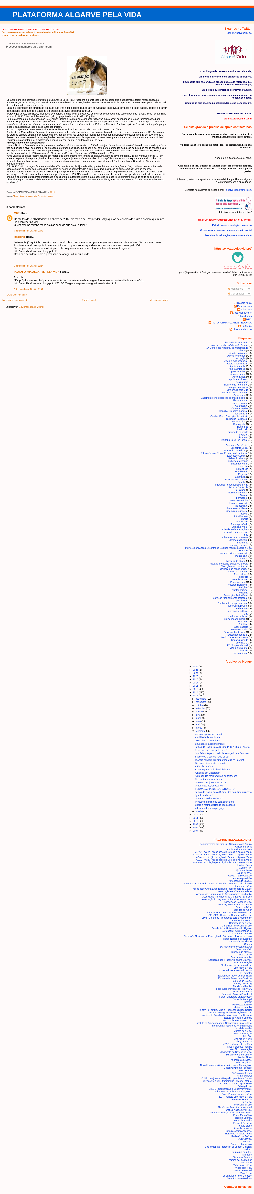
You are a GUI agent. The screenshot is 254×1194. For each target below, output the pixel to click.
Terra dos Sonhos (242, 1157)
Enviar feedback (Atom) (31, 307)
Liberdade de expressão (235, 532)
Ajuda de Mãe (244, 873)
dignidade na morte (238, 432)
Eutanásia (240, 476)
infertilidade (242, 521)
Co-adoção (241, 405)
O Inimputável (244, 1075)
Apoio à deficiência (237, 363)
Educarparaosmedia (241, 957)
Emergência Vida (243, 967)
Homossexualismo (242, 1004)
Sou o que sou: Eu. (242, 1152)
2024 (196, 673)
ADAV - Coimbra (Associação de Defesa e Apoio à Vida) (222, 854)
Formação (241, 498)
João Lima (246, 309)
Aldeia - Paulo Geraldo (240, 875)
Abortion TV (245, 867)
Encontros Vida (239, 463)
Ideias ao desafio (243, 1007)
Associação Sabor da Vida (238, 902)
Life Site (247, 1036)
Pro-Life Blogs (244, 1125)
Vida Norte (246, 1162)
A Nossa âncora (243, 846)
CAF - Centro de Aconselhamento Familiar (229, 912)
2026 (196, 666)
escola (243, 466)
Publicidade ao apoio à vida (232, 603)
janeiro (199, 811)
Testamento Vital (239, 629)
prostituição (242, 600)
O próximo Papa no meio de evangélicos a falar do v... (223, 753)
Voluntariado (240, 653)
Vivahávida (246, 1173)
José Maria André (242, 312)
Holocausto (241, 505)
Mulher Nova (245, 1057)
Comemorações (240, 408)
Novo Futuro (245, 1070)
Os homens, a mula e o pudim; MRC (232, 1091)
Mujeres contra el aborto (239, 1054)
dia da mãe (242, 426)
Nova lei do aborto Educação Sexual (229, 345)
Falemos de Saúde (242, 981)
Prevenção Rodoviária (235, 595)
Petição (243, 587)
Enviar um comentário (17, 295)
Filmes (243, 495)
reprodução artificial (238, 611)
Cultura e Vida (238, 421)
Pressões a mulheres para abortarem (29, 46)
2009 (196, 824)
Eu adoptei (246, 973)
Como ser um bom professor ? (211, 750)
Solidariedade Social (234, 619)
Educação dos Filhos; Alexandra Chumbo (230, 960)
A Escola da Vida (204, 766)
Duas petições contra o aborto (210, 763)
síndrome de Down (238, 616)
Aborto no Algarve (238, 353)
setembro (201, 708)
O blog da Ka (245, 1086)
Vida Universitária (242, 1165)
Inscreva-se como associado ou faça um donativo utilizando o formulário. (39, 32)
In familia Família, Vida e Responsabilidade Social (225, 1010)
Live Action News (243, 1039)
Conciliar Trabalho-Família (233, 411)
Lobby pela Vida (243, 1041)
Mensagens (235, 288)
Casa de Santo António (240, 933)
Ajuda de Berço (243, 870)
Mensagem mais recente (15, 300)
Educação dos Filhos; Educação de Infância (224, 453)
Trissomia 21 (240, 642)
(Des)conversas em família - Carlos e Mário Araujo (225, 844)
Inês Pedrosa (241, 516)
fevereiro (200, 731)
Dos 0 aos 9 (245, 954)
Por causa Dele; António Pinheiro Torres (231, 1112)
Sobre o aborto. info (241, 1144)
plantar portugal (240, 590)
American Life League (240, 881)
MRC (17, 213)
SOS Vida (243, 621)
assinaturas (242, 382)
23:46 (52, 192)
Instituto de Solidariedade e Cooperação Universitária (224, 1023)
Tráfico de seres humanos (234, 637)
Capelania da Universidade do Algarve (232, 928)
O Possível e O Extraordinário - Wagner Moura (227, 1081)
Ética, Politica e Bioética (239, 1178)
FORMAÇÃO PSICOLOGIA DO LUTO (215, 789)
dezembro (201, 698)
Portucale (247, 326)
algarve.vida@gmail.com (239, 190)
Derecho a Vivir (244, 949)
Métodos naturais (238, 540)
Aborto (16, 196)
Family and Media (242, 986)
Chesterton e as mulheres (208, 779)
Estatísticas (242, 469)
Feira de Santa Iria (238, 487)
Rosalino (19, 236)
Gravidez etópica (239, 500)
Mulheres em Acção (241, 1060)
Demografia (239, 424)
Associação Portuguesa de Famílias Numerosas (226, 899)
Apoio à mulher (237, 371)
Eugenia (23, 196)
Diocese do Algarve (241, 952)
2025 (196, 669)
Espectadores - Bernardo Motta (235, 970)
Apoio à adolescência (235, 361)
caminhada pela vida (237, 390)
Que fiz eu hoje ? (204, 795)
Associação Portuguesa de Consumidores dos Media (224, 894)
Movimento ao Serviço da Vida (236, 1052)
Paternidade (240, 574)
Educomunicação (242, 962)
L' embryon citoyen (242, 1033)
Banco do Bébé (243, 907)
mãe (245, 534)
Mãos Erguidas (244, 1062)
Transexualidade (239, 640)
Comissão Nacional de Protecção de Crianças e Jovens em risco (218, 936)
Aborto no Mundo (236, 355)
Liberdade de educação (235, 342)
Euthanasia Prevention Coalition (235, 975)
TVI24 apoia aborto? (237, 645)
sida (246, 613)
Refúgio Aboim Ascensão (238, 1131)
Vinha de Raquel (243, 1170)
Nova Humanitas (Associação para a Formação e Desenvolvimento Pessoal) (226, 1066)
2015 (196, 689)
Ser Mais (247, 1141)
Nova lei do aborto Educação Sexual (229, 563)
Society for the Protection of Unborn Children (228, 1146)
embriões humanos (238, 461)
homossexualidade (237, 508)
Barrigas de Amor (242, 910)
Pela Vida (247, 1102)
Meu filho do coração (241, 1049)
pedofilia (243, 577)
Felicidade (240, 490)
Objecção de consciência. (233, 569)
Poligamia (243, 592)
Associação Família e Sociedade (234, 891)
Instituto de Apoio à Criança (237, 1017)
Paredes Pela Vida (242, 1099)
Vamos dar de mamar (240, 1160)
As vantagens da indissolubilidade (212, 769)
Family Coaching (243, 983)
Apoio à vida (239, 376)
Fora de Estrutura (242, 991)
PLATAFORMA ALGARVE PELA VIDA (77, 15)
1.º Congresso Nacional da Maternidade (227, 348)
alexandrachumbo (242, 329)
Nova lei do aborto (45, 196)
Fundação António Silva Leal (237, 994)
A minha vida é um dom (239, 849)
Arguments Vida (243, 886)
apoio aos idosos (238, 379)
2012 (196, 814)
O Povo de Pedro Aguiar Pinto (236, 1083)
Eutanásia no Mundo (236, 479)
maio (198, 721)
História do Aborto (238, 503)
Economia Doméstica (237, 445)
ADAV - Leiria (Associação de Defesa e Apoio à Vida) (224, 857)
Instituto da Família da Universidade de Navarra (227, 1015)
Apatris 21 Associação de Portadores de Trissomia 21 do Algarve (218, 883)
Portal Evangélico (242, 1115)
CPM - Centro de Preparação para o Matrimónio (226, 917)
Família (241, 482)
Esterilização (241, 471)
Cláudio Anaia (244, 303)
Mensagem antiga (159, 300)
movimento (242, 542)
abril (198, 724)
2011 (196, 818)
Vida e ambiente (238, 648)
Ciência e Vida (239, 400)
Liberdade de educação (234, 529)
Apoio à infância (237, 369)
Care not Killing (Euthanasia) (237, 931)
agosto (199, 711)
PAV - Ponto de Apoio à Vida (237, 1094)
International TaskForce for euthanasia (232, 1025)
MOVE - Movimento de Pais (237, 1044)
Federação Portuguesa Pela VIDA (234, 989)
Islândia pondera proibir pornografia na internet (219, 760)
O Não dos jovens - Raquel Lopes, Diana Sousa (226, 1078)
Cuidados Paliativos (236, 419)
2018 (196, 679)
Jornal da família (243, 1028)
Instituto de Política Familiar (237, 1020)
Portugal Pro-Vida (242, 1123)
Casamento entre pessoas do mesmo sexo (223, 398)
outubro (200, 705)
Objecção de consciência (234, 566)
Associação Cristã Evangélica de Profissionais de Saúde (222, 888)
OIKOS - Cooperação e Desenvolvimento (230, 1089)
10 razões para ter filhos (207, 740)
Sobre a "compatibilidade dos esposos (215, 805)
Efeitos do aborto (237, 458)
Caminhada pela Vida (240, 923)
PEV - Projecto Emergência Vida (235, 1096)
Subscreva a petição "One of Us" (212, 756)
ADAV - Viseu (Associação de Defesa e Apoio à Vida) (224, 860)
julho (198, 715)
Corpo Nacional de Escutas (237, 938)
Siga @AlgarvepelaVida (239, 33)
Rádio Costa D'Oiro (241, 1136)
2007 (196, 830)
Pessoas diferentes (237, 584)
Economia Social (239, 448)
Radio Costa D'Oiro (237, 605)
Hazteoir (247, 1002)
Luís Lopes (246, 316)
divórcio (243, 434)
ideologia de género (236, 511)
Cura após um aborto (241, 941)
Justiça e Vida (239, 527)
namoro (244, 558)
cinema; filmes (239, 403)
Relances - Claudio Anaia (238, 1133)
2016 (196, 685)
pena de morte (239, 579)
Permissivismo (238, 582)
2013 (196, 695)
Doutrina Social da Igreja (234, 440)
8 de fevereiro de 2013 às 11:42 (28, 289)
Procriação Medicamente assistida (229, 598)
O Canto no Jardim (242, 1073)
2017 (196, 682)
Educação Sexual (236, 455)
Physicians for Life (242, 1104)
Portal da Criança (242, 1118)
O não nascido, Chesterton (209, 785)
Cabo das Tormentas (241, 920)
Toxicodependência (237, 634)
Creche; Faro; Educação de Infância (229, 416)
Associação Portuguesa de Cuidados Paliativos (227, 896)
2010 (196, 821)
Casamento (239, 395)
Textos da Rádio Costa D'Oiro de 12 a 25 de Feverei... (223, 747)
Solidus (248, 1149)
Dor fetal (243, 437)
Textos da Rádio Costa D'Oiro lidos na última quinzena (223, 792)
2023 (196, 676)
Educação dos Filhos (234, 450)
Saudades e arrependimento (210, 744)
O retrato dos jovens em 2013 (210, 782)
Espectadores (244, 306)
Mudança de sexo (239, 545)
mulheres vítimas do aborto (234, 553)
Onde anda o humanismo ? (209, 798)
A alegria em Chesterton (207, 772)
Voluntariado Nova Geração (237, 1175)
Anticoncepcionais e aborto (209, 734)
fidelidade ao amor (237, 492)
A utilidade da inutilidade (207, 737)
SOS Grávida (245, 1139)
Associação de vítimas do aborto (235, 904)
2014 (196, 692)
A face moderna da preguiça (209, 808)
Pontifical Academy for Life (238, 1110)
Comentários (236, 293)
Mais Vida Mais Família (239, 1046)
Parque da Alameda (237, 571)
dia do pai (242, 429)
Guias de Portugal (242, 999)
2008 (196, 827)
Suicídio (242, 624)
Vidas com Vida (243, 1168)
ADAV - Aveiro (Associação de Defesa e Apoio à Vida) (223, 852)
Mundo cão (32, 196)
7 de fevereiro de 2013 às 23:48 (28, 231)
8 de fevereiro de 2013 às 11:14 (28, 266)
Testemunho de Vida (234, 632)
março (199, 727)
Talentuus (247, 1154)
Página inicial (89, 300)
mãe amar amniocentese (235, 537)
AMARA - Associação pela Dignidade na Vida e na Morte (222, 862)
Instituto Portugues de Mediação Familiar (230, 1012)
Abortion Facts (244, 865)
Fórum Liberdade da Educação (235, 996)
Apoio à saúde (237, 374)
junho (199, 718)
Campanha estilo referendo (234, 392)
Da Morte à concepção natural (236, 946)
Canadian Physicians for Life (237, 925)
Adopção (240, 358)
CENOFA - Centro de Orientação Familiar (230, 915)
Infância (244, 519)
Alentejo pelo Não (242, 878)
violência (243, 650)
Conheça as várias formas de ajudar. (20, 35)
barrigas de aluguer (238, 387)
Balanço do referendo (235, 384)
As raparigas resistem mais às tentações (216, 776)
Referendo (241, 608)
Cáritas (248, 944)
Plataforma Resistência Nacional (235, 1107)
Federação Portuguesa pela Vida (231, 484)
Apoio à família (237, 366)
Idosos (243, 513)
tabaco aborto (241, 627)
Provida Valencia (243, 1128)
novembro (201, 702)
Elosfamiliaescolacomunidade (236, 965)
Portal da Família (243, 1120)
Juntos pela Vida (239, 524)
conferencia (241, 413)
